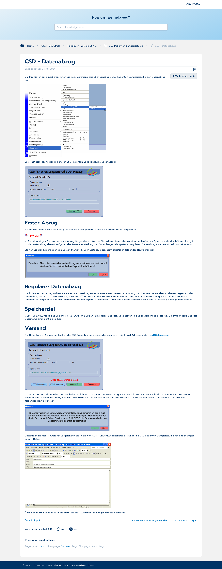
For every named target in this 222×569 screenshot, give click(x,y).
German (65, 546)
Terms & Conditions (78, 565)
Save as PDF (194, 69)
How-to (42, 546)
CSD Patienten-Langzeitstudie (124, 46)
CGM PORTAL (193, 4)
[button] (58, 28)
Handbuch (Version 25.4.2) (83, 46)
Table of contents (185, 76)
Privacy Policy (62, 565)
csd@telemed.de (159, 335)
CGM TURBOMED (51, 46)
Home (31, 46)
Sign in (91, 565)
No (74, 529)
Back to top (31, 520)
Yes (63, 529)
